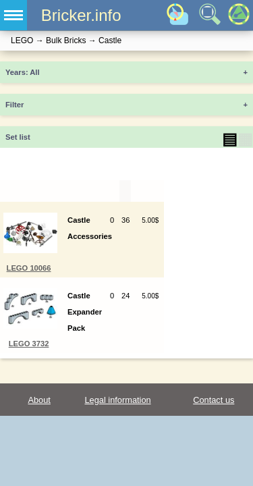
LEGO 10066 (29, 268)
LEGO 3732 (29, 344)
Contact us (213, 400)
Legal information (117, 400)
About (39, 400)
